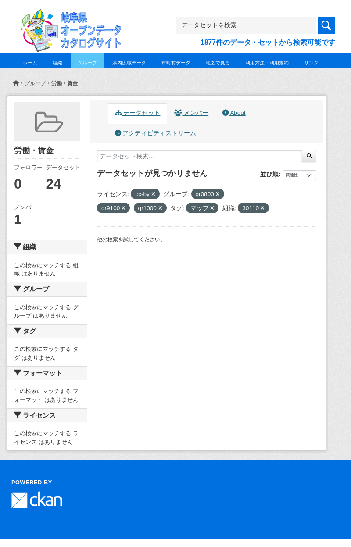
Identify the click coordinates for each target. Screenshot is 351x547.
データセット (138, 113)
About (233, 113)
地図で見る (218, 62)
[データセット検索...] (199, 156)
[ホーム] (16, 83)
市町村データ (175, 62)
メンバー (191, 113)
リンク (311, 62)
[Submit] (309, 156)
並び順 (269, 174)
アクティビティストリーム (156, 133)
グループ (87, 62)
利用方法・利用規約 (267, 62)
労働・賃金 (64, 83)
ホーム (30, 62)
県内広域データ (129, 62)
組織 (57, 62)
